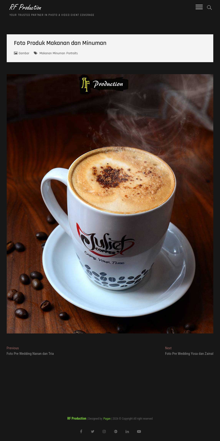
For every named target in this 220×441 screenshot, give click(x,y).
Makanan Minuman (52, 53)
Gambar (24, 53)
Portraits (72, 53)
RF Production (25, 7)
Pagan (107, 418)
